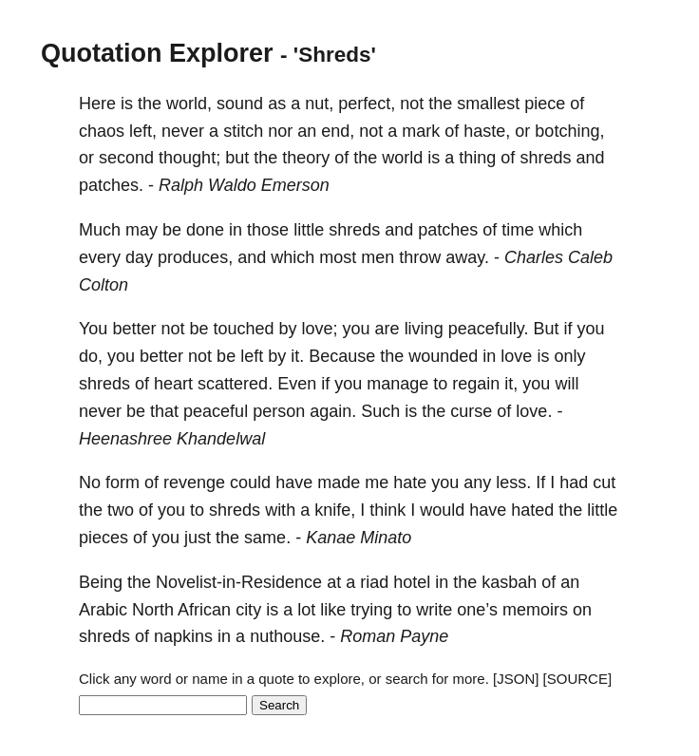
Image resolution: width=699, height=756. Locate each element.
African (204, 609)
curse (471, 411)
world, (189, 103)
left (251, 356)
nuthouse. (287, 636)
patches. (111, 185)
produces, (195, 257)
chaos (101, 131)
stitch (243, 131)
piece (544, 103)
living (424, 328)
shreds (545, 157)
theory (306, 157)
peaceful (215, 411)
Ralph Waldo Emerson (244, 185)
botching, (569, 131)
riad (374, 582)
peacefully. (488, 328)
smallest (488, 103)
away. (467, 257)
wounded (443, 356)
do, (91, 356)
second (126, 157)
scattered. (235, 383)
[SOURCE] (578, 679)
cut (604, 482)
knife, (334, 510)
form (122, 482)
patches (448, 229)
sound (240, 103)
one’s (477, 609)
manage (397, 383)
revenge (194, 482)
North (153, 609)
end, (337, 131)
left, (143, 131)
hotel (411, 582)
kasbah (509, 582)
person (279, 411)
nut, (319, 103)
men (377, 257)
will (566, 383)
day (139, 257)
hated (532, 510)
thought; (189, 157)
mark (421, 131)
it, (511, 383)
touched (243, 328)
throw (420, 257)
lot (306, 609)
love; (320, 328)
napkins (183, 636)
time (517, 229)
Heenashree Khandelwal (172, 438)
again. (333, 411)
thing (477, 157)
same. (267, 537)
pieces (103, 537)
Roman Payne (394, 636)
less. (513, 482)
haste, (486, 131)
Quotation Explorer (157, 53)
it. (297, 356)
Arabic (103, 609)
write (434, 609)
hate (409, 482)
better (134, 328)
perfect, (366, 103)
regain (476, 383)
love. (534, 411)
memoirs (535, 609)
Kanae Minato (358, 537)
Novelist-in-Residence (239, 582)
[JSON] (515, 679)
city (248, 609)
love (516, 356)
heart (173, 383)
